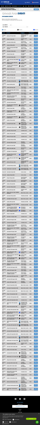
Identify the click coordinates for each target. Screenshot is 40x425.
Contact (27, 2)
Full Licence (19, 29)
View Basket (35, 2)
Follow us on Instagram (20, 399)
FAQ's (20, 410)
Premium (4, 29)
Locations (31, 6)
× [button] (38, 413)
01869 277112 (20, 404)
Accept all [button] (31, 418)
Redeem (36, 9)
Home (3, 6)
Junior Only (35, 29)
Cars (26, 6)
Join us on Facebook (15, 399)
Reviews (20, 409)
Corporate (37, 6)
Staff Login (20, 412)
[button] (14, 423)
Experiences (15, 6)
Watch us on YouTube (24, 399)
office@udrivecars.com (20, 406)
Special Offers (8, 6)
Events (20, 6)
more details (35, 36)
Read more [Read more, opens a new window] (6, 417)
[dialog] (20, 419)
